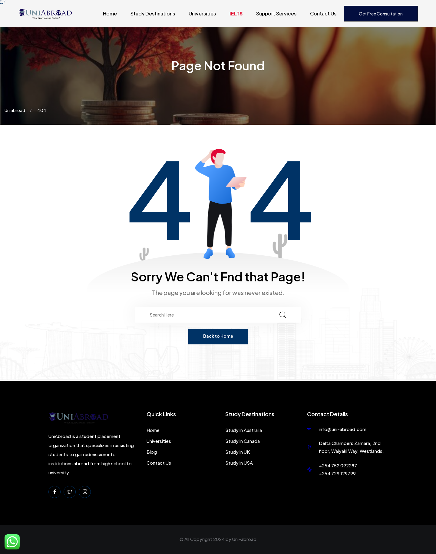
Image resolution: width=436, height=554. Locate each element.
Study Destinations (152, 13)
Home (110, 13)
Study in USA (239, 463)
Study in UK (237, 452)
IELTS (236, 13)
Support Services (276, 13)
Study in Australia (243, 430)
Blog (152, 452)
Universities (202, 13)
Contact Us (323, 13)
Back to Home (218, 336)
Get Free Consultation (381, 13)
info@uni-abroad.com (342, 429)
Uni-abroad (244, 539)
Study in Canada (242, 441)
